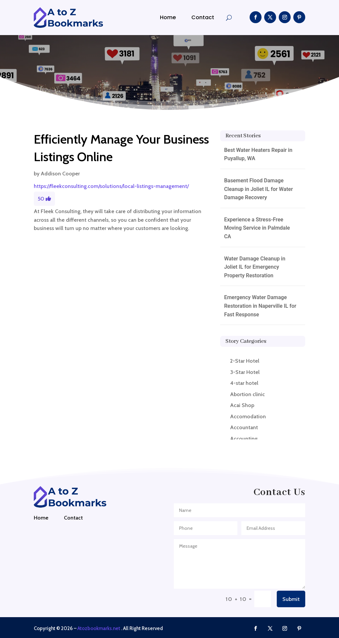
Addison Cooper (60, 173)
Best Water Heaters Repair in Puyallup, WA (258, 154)
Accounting (244, 438)
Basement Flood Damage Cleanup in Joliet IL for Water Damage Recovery (258, 189)
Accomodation (248, 416)
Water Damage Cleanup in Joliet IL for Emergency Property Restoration (254, 267)
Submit (291, 599)
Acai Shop (242, 405)
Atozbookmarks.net (98, 628)
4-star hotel (244, 383)
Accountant (244, 427)
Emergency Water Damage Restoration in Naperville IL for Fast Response (260, 305)
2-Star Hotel (244, 361)
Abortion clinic (247, 394)
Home (168, 17)
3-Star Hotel (245, 372)
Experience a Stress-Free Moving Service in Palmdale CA (257, 228)
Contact (202, 17)
